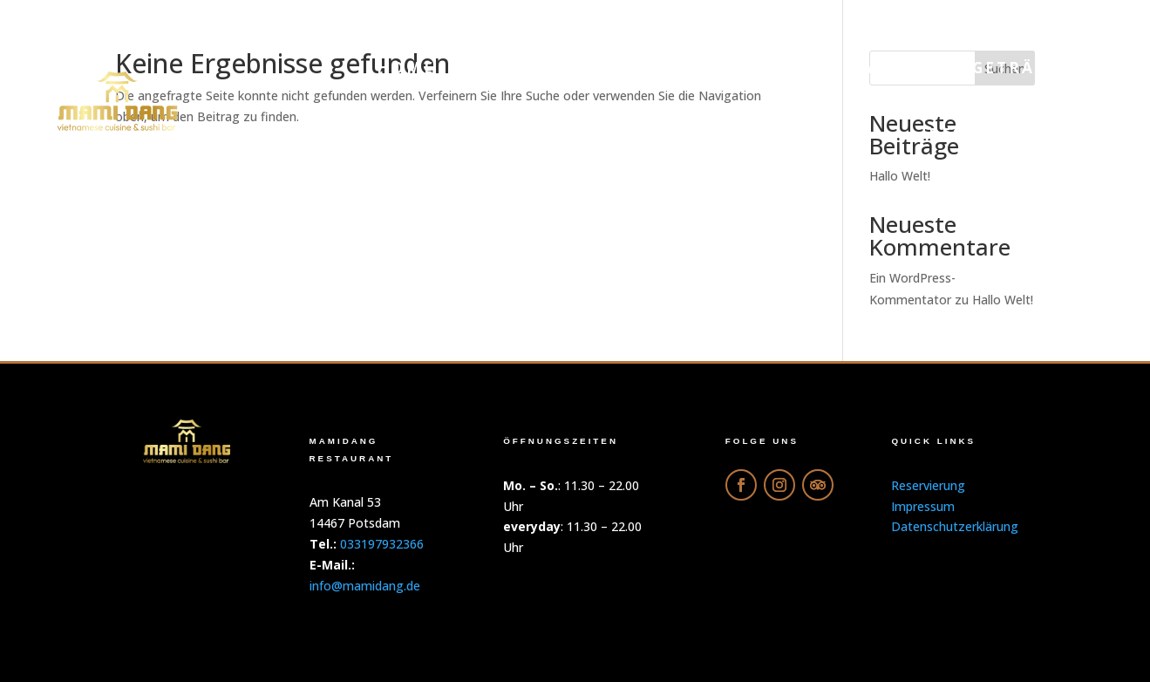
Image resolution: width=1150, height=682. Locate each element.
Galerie (895, 68)
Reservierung (1002, 134)
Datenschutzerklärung (954, 526)
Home (406, 68)
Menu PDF (522, 68)
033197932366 (382, 543)
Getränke (1023, 68)
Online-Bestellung (713, 68)
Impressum (923, 506)
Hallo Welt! (1002, 299)
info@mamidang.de (365, 585)
